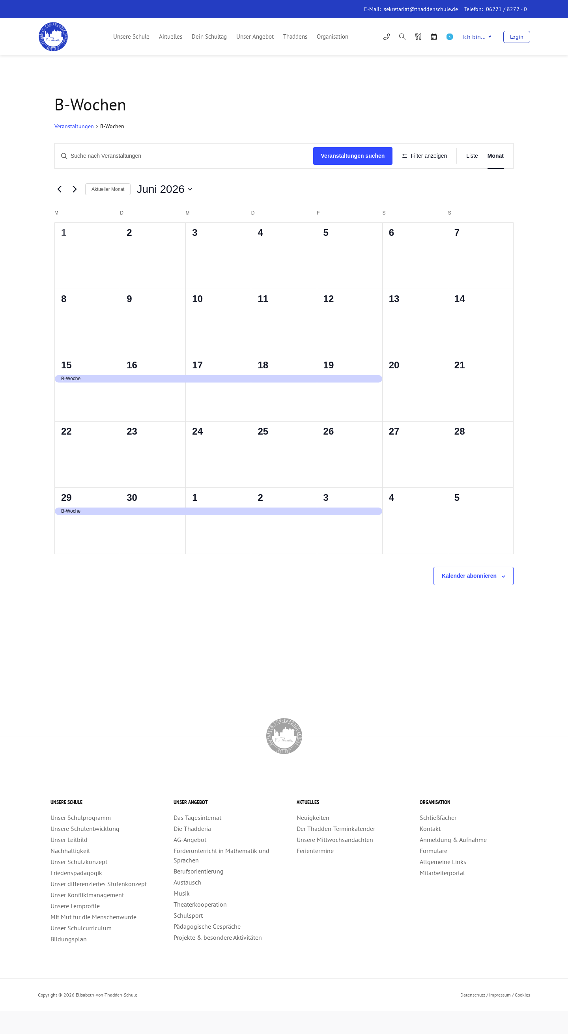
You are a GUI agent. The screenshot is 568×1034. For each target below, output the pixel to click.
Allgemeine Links (443, 884)
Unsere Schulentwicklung (85, 851)
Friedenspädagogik (76, 896)
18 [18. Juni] (263, 388)
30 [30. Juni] (132, 520)
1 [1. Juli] (194, 520)
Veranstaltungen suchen (350, 156)
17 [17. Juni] (197, 388)
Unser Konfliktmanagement (87, 918)
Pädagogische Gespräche (207, 949)
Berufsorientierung (199, 894)
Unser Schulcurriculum (81, 951)
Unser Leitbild (69, 862)
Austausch (187, 905)
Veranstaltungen (74, 126)
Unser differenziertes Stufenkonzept (98, 907)
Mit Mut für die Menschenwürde (93, 940)
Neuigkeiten (313, 840)
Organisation (332, 36)
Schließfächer (438, 840)
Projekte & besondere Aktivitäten (218, 960)
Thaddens (295, 36)
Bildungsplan (68, 962)
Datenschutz (472, 1018)
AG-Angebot (190, 862)
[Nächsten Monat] (74, 212)
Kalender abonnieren (469, 599)
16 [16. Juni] (132, 388)
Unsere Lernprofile (75, 929)
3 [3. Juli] (326, 520)
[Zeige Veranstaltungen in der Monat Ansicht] (496, 156)
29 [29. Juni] (66, 520)
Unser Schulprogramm (80, 840)
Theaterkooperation (200, 927)
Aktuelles (170, 36)
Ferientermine (315, 873)
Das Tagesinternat (197, 840)
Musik (182, 916)
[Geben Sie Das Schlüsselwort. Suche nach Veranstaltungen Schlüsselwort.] (182, 156)
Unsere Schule (131, 36)
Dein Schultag (209, 36)
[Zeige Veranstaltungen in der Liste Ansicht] (472, 156)
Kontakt (430, 851)
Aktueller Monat (108, 212)
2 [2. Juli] (260, 520)
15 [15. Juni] (66, 388)
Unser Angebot (255, 36)
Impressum (500, 1018)
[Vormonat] (59, 212)
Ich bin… (476, 37)
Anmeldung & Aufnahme (453, 862)
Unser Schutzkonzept (78, 884)
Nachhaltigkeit (70, 873)
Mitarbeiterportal (442, 896)
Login (516, 36)
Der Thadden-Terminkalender (336, 851)
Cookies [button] (522, 1018)
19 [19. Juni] (328, 388)
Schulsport (188, 938)
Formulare (433, 873)
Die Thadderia (192, 851)
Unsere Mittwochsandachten (335, 862)
